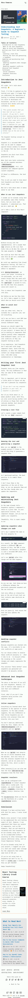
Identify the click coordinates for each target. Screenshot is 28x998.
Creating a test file (10, 54)
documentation (9, 794)
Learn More (6, 908)
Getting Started (12, 116)
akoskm (22, 993)
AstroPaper (16, 994)
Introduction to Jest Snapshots (13, 45)
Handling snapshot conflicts (13, 66)
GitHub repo (12, 858)
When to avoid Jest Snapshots (13, 48)
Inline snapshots (9, 71)
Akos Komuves (6, 2)
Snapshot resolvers (9, 73)
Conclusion (6, 75)
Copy (24, 214)
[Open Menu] (25, 2)
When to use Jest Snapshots (12, 46)
